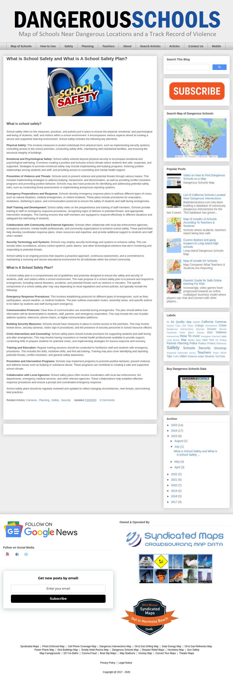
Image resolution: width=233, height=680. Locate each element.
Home (80, 429)
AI (168, 322)
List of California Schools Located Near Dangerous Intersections (204, 196)
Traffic (176, 356)
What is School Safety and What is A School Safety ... (195, 453)
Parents (171, 343)
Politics (202, 343)
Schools (189, 348)
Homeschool (173, 336)
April (177, 467)
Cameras (32, 400)
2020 (174, 485)
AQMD (196, 322)
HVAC (196, 336)
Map (183, 339)
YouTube (220, 356)
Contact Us (196, 46)
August (179, 441)
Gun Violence (217, 332)
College (199, 325)
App (188, 321)
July (177, 446)
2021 (174, 479)
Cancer (170, 325)
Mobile (216, 46)
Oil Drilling (221, 340)
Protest (211, 343)
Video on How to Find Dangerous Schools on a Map (204, 177)
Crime (223, 325)
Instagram (206, 336)
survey (192, 353)
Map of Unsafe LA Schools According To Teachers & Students (200, 222)
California (207, 321)
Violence (192, 356)
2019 (174, 490)
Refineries (221, 343)
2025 (174, 425)
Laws (224, 336)
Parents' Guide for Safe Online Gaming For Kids (202, 282)
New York (208, 340)
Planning (88, 46)
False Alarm (187, 332)
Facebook (172, 332)
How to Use (48, 46)
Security (66, 400)
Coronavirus (211, 325)
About (127, 46)
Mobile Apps (194, 340)
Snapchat (171, 353)
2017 (174, 502)
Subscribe (183, 353)
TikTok (223, 353)
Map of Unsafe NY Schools (200, 260)
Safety (69, 46)
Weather (209, 356)
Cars (178, 325)
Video (183, 356)
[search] (188, 67)
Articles (174, 46)
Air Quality (178, 321)
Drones (223, 329)
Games (200, 332)
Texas (216, 353)
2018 (174, 496)
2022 (174, 474)
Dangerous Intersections (180, 329)
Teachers (108, 46)
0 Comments (107, 400)
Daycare (200, 329)
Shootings (220, 348)
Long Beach (173, 340)
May (177, 461)
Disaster (211, 329)
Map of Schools (21, 46)
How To (186, 336)
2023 (174, 436)
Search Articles (150, 46)
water (201, 356)
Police (193, 343)
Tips (169, 356)
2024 (174, 430)
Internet (216, 336)
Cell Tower (187, 325)
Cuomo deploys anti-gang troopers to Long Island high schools (201, 243)
